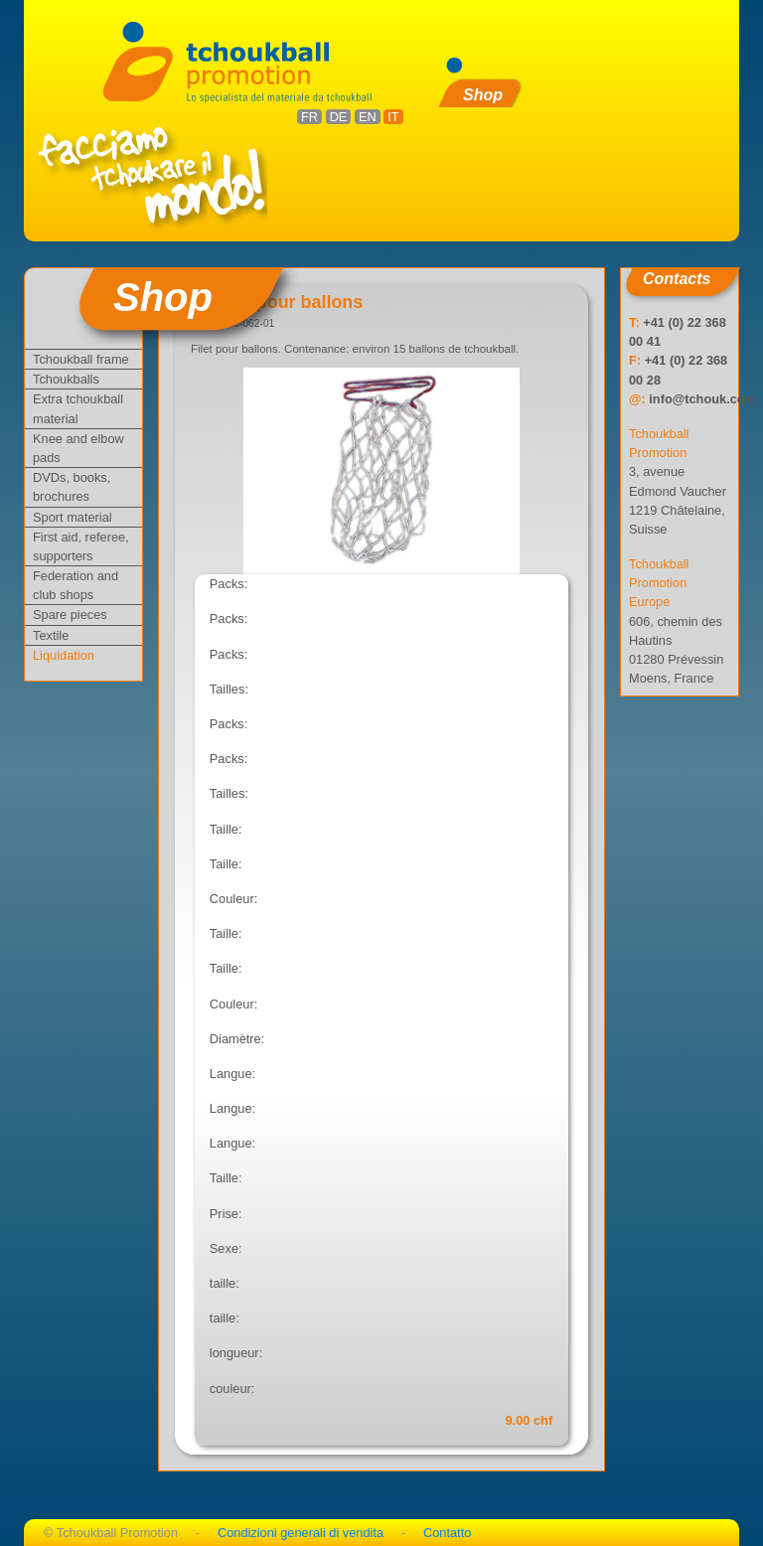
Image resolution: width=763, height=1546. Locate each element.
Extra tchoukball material (78, 408)
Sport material (72, 517)
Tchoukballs (66, 379)
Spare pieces (70, 614)
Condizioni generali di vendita (300, 1532)
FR (309, 116)
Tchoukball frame (81, 359)
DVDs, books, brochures (71, 487)
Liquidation (63, 655)
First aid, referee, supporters (81, 546)
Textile (51, 635)
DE (339, 116)
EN (368, 116)
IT (392, 116)
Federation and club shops (75, 585)
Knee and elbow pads (78, 448)
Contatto (447, 1532)
